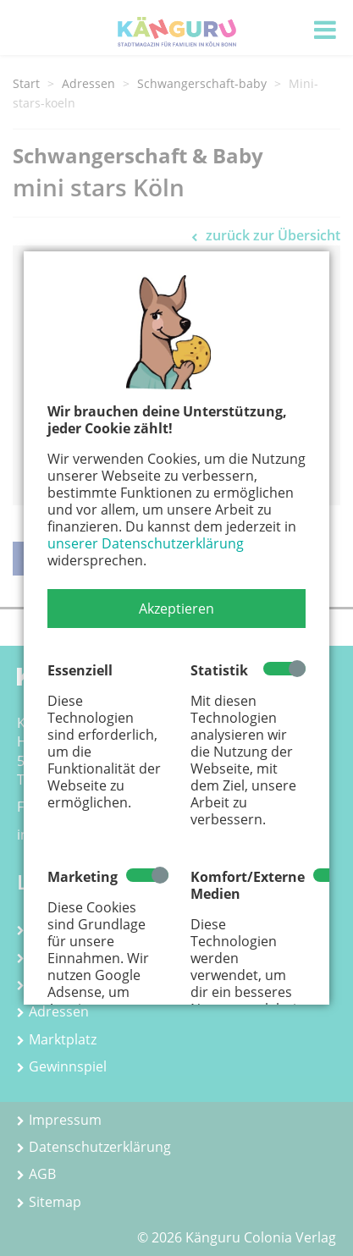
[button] (176, 608)
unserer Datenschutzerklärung (145, 543)
